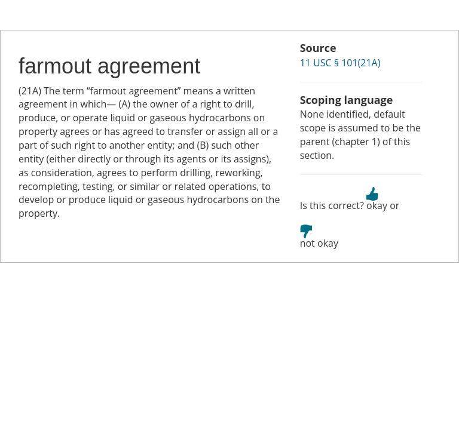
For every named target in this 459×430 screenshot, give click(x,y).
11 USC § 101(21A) (340, 62)
